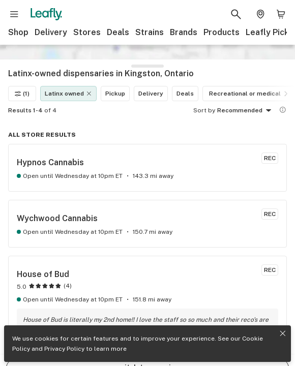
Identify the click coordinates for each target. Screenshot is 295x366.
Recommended (246, 96)
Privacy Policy (64, 348)
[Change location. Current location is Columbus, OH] (260, 14)
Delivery (51, 32)
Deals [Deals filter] (185, 78)
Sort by (204, 95)
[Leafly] (46, 14)
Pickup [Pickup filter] (115, 78)
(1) (22, 78)
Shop (18, 32)
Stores (87, 32)
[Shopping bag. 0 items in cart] (281, 14)
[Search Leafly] (236, 14)
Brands (183, 32)
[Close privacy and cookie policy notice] (283, 333)
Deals (118, 32)
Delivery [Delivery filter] (150, 78)
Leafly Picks (269, 32)
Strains (149, 32)
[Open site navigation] (14, 14)
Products (221, 32)
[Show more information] (283, 95)
